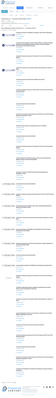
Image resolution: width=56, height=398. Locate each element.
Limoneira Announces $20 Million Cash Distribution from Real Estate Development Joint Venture (33, 230)
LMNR (28, 19)
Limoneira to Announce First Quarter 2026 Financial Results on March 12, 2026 (34, 68)
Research (42, 25)
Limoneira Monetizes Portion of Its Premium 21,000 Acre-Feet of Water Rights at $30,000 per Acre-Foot (34, 314)
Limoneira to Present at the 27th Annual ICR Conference (30, 325)
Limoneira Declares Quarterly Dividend (25, 103)
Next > (15, 30)
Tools (23, 11)
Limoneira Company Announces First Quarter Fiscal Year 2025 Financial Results (34, 276)
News (16, 15)
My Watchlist (40, 7)
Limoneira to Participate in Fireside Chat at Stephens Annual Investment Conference (34, 369)
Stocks (11, 11)
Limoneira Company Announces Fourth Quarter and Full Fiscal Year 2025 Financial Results (34, 90)
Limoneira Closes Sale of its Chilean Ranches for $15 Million (31, 126)
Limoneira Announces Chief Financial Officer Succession (30, 79)
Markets (4, 11)
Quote (10, 25)
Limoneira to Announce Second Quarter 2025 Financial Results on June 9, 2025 (34, 218)
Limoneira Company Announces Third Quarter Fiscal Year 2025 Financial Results (34, 147)
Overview (11, 15)
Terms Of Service (33, 392)
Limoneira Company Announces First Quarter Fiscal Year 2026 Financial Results (34, 56)
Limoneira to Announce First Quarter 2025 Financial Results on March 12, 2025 (34, 299)
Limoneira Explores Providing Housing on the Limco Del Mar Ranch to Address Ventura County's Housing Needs (33, 158)
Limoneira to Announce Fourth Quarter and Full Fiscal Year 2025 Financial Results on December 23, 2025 (34, 115)
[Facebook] (47, 389)
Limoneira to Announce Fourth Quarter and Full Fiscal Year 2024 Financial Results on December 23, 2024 (34, 358)
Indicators (50, 7)
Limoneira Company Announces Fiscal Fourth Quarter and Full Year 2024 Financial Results (34, 336)
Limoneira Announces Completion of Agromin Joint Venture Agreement (34, 32)
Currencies (22, 15)
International (28, 15)
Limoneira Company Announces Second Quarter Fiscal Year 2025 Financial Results (35, 195)
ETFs (17, 11)
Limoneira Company (21, 36)
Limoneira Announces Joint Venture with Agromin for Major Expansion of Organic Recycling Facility (34, 244)
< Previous (3, 30)
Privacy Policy (25, 392)
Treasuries (35, 15)
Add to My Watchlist (27, 23)
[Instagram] (53, 389)
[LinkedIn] (50, 389)
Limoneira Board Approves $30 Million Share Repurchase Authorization (34, 265)
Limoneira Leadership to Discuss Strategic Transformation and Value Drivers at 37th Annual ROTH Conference (33, 288)
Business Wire (20, 38)
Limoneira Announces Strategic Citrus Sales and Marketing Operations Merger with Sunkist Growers (34, 206)
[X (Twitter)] (44, 389)
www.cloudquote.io (26, 388)
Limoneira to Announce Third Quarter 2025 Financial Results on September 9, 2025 (32, 173)
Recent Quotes (29, 7)
